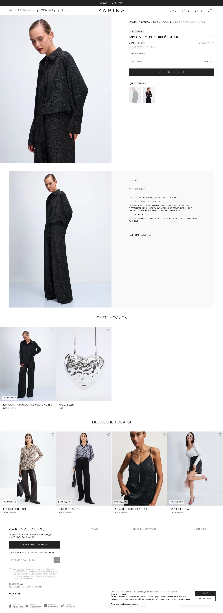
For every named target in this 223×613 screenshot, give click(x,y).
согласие (21, 569)
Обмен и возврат (142, 540)
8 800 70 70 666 (16, 584)
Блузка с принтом (14, 509)
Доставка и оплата (143, 534)
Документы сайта (143, 565)
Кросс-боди (66, 404)
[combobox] (171, 61)
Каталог (95, 529)
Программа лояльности (146, 552)
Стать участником (34, 545)
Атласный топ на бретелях (131, 509)
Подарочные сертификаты (147, 558)
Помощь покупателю (145, 529)
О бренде (200, 534)
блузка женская (180, 509)
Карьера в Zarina (204, 540)
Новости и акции (205, 552)
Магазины (201, 558)
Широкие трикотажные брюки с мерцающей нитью (36, 404)
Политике (51, 576)
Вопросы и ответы (143, 546)
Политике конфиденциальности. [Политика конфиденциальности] (125, 604)
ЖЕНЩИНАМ (24, 10)
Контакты (201, 546)
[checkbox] (10, 569)
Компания (201, 529)
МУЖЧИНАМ (46, 10)
